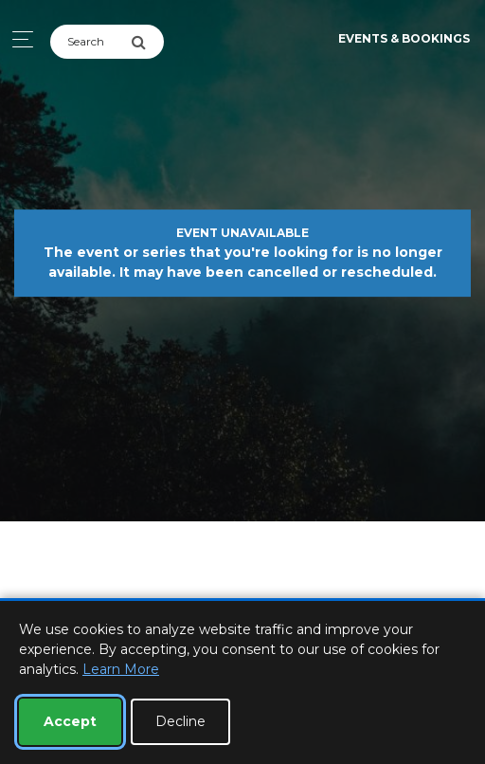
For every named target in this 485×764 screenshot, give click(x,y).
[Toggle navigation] (17, 39)
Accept (70, 721)
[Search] (90, 42)
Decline (180, 721)
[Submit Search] (147, 42)
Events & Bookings (404, 38)
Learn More (120, 669)
